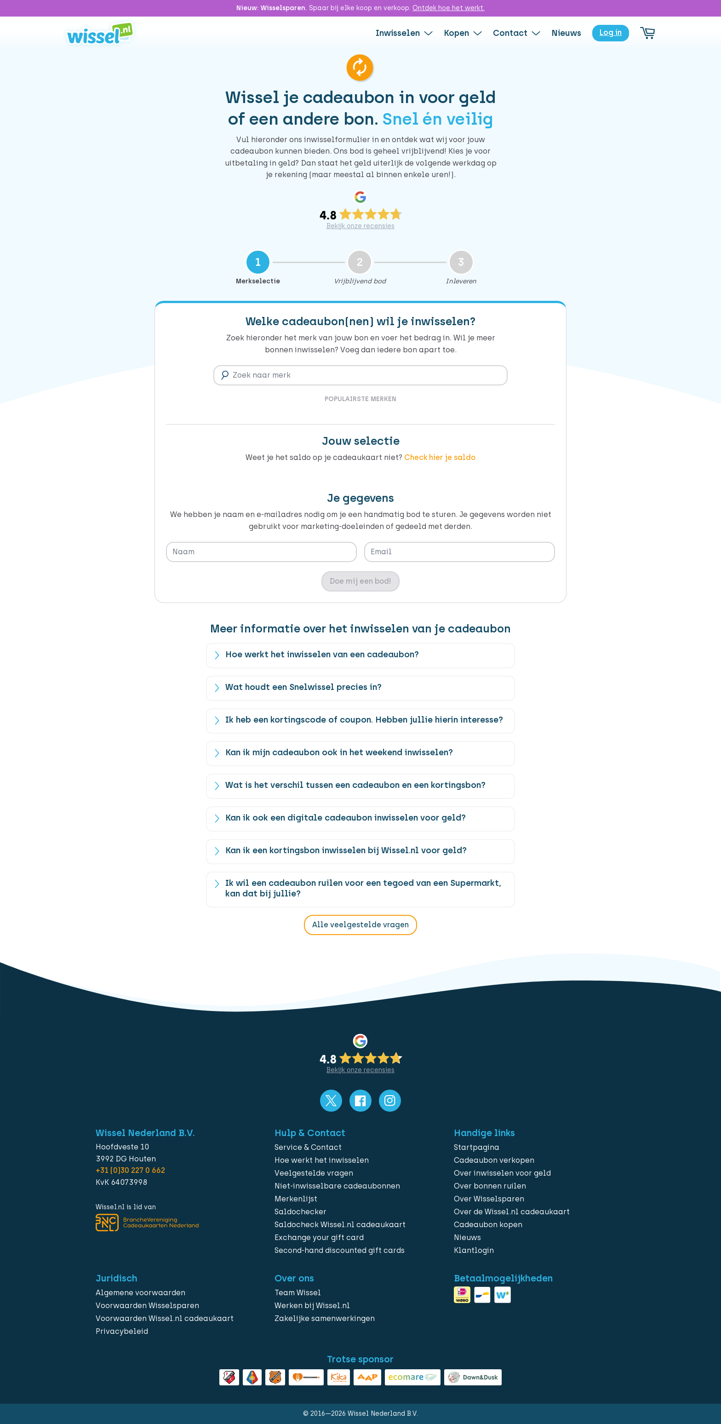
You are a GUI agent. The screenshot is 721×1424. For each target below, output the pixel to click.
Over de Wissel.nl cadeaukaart (512, 1211)
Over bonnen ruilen (490, 1186)
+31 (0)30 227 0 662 (130, 1170)
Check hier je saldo (439, 457)
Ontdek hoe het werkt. (448, 8)
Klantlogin (474, 1250)
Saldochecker (300, 1211)
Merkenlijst (296, 1198)
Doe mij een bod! (360, 581)
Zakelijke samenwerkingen (325, 1318)
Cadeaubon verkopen (494, 1160)
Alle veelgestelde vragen (360, 924)
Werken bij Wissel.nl (312, 1305)
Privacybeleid (122, 1331)
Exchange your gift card (319, 1237)
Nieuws (467, 1237)
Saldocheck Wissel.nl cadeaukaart (340, 1224)
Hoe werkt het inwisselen (322, 1160)
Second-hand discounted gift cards (340, 1250)
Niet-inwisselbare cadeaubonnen (337, 1186)
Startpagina (476, 1147)
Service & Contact (308, 1147)
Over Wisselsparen (489, 1198)
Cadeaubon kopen (488, 1224)
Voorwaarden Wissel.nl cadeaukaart (165, 1318)
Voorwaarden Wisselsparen (147, 1305)
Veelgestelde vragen (314, 1173)
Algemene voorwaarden (140, 1292)
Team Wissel (298, 1292)
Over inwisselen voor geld (502, 1173)
